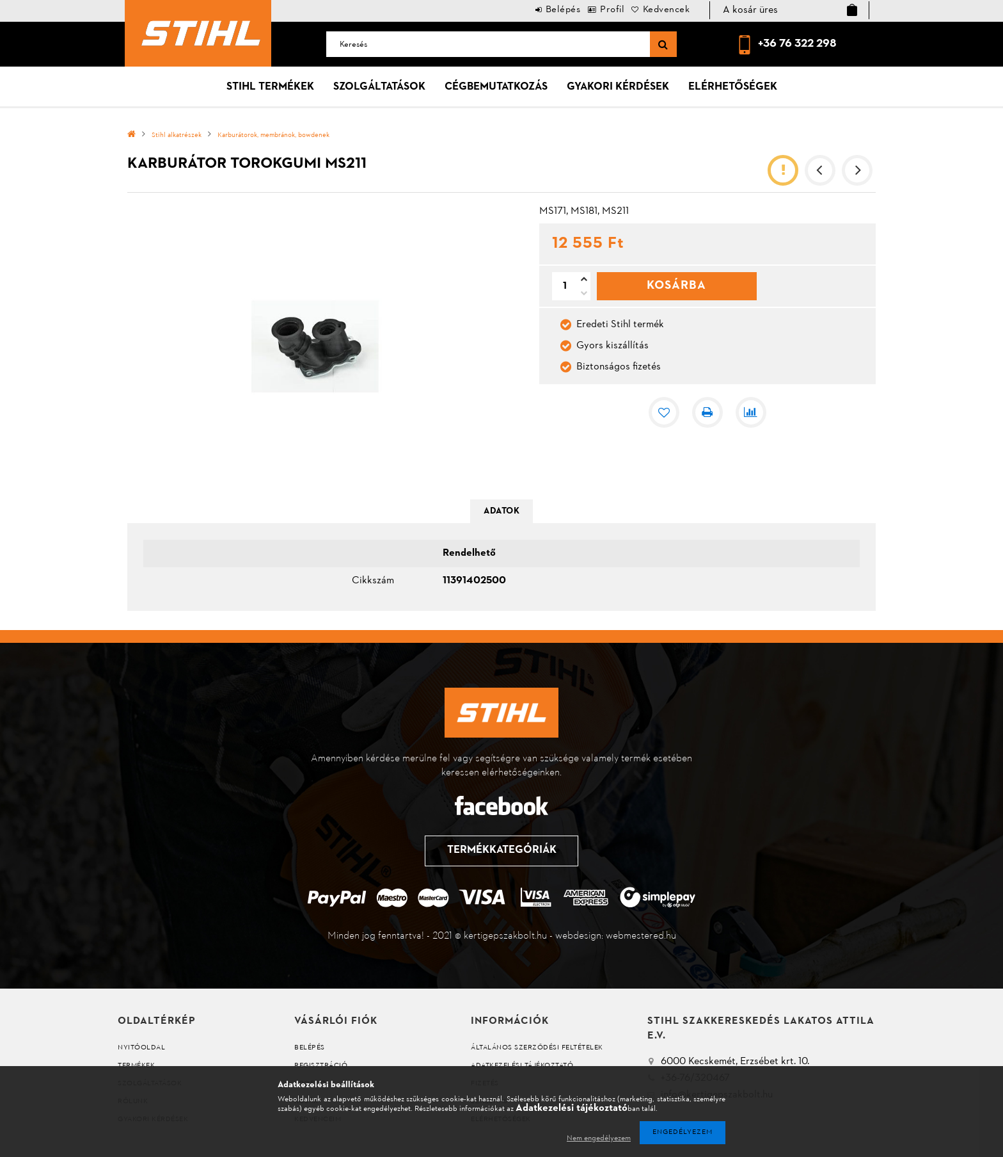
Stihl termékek (270, 87)
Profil (594, 10)
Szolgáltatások (379, 87)
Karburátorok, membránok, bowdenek (273, 135)
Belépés (533, 10)
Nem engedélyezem (599, 1138)
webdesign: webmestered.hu (615, 936)
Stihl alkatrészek (176, 135)
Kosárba (676, 285)
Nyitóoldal (141, 1048)
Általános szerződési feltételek (537, 1048)
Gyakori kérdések (618, 87)
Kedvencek (660, 10)
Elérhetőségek (732, 87)
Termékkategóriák (500, 850)
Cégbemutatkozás (496, 87)
